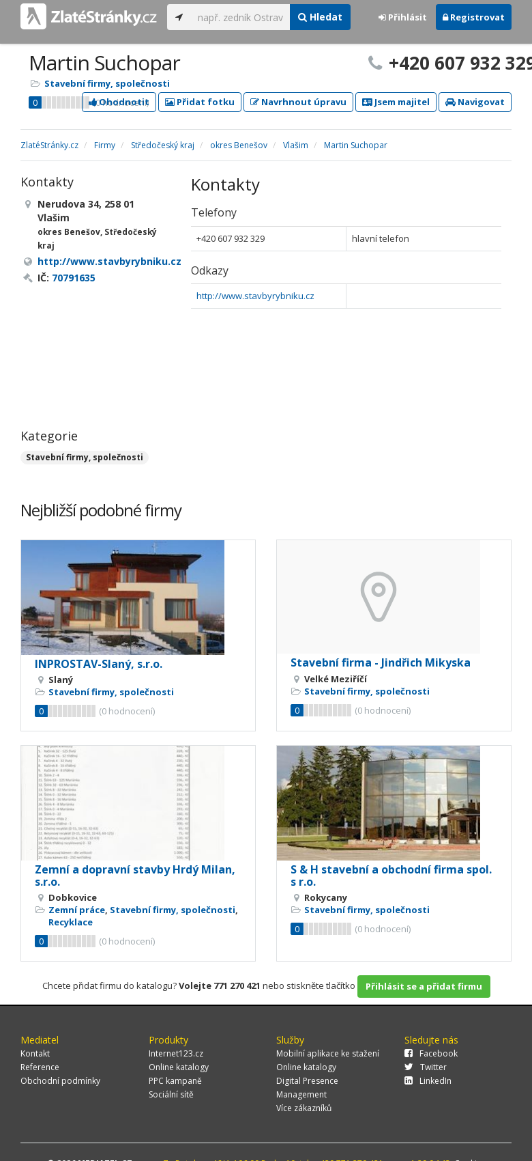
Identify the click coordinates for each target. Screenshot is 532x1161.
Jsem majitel (396, 102)
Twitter (425, 1067)
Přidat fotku (200, 102)
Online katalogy (179, 1067)
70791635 (73, 277)
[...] (240, 17)
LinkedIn (428, 1081)
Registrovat (474, 17)
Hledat (320, 16)
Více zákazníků (303, 1108)
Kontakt (35, 1053)
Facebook (431, 1053)
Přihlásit (403, 17)
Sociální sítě (171, 1094)
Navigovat (475, 102)
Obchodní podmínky (60, 1081)
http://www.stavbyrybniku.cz (255, 296)
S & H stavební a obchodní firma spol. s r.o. (391, 875)
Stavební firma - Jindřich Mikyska (381, 662)
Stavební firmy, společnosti (107, 83)
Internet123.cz (176, 1053)
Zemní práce (76, 910)
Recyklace (70, 922)
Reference (39, 1067)
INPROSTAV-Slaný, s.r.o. (98, 663)
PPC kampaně (175, 1081)
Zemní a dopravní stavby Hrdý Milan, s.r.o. (135, 875)
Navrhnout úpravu (298, 102)
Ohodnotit (119, 102)
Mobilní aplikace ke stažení (327, 1053)
